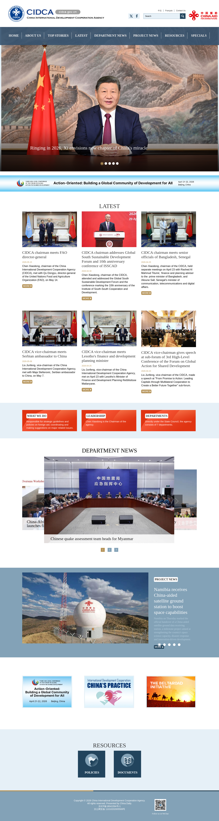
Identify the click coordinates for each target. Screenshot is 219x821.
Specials (199, 35)
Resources (174, 35)
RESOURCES (109, 745)
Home (14, 35)
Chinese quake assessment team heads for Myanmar (92, 539)
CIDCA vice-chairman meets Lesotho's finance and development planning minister (108, 356)
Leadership (95, 416)
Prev (42, 501)
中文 (160, 11)
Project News (145, 35)
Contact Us (181, 11)
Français (169, 11)
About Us (33, 35)
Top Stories (58, 35)
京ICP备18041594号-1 (109, 806)
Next (176, 501)
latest (109, 206)
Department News (110, 35)
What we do (36, 416)
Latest (81, 35)
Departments (156, 416)
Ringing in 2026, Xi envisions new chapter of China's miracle (89, 147)
